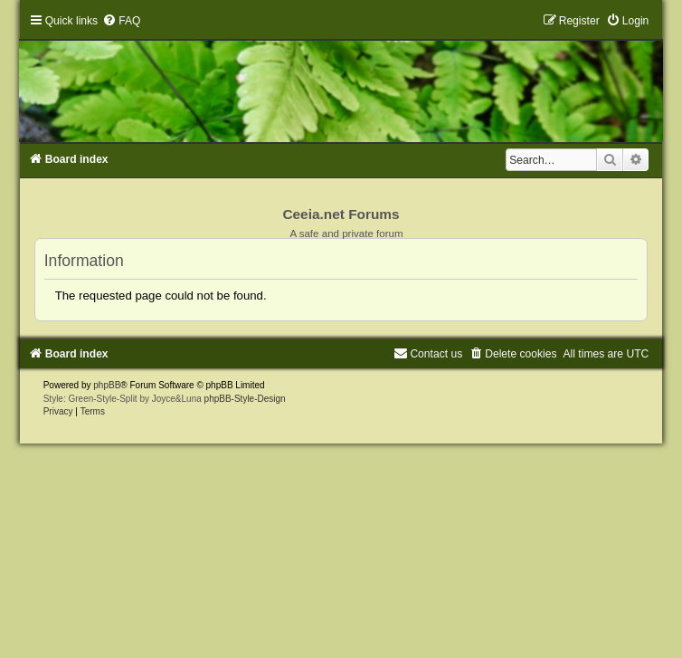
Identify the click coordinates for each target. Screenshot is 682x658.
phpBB (106, 385)
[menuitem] (121, 20)
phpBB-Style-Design (245, 399)
